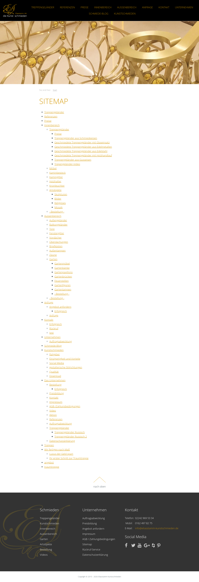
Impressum (55, 402)
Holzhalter (55, 181)
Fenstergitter (56, 233)
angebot (49, 462)
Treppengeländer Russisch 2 (70, 436)
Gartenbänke (62, 268)
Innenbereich (102, 7)
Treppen (49, 445)
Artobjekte (55, 190)
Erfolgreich (60, 311)
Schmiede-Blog (98, 13)
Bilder (57, 198)
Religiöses (60, 203)
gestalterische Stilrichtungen (65, 367)
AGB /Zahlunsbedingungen (64, 406)
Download (55, 376)
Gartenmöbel (62, 263)
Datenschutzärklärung (62, 441)
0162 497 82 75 (143, 523)
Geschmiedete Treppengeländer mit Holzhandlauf (83, 155)
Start (55, 90)
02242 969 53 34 (144, 518)
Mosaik (58, 207)
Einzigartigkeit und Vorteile (64, 358)
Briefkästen (55, 246)
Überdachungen (58, 242)
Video (52, 410)
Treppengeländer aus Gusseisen (72, 159)
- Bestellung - (56, 211)
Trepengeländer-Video (67, 164)
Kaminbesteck (57, 172)
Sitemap (87, 544)
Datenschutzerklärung (95, 554)
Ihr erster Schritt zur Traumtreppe (68, 458)
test (51, 332)
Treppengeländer (42, 7)
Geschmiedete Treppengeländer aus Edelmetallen (83, 146)
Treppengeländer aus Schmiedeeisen (75, 138)
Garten (53, 259)
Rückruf (53, 328)
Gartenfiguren (62, 285)
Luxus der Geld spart (61, 454)
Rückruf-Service (91, 549)
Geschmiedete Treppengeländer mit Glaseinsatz (82, 142)
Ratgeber (54, 354)
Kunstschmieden (125, 13)
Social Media (56, 363)
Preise (84, 7)
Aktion (53, 415)
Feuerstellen (61, 281)
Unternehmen (184, 7)
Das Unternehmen (54, 380)
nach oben (99, 482)
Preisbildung (56, 393)
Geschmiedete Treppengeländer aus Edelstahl (80, 151)
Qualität (54, 371)
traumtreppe (51, 467)
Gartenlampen (62, 289)
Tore (52, 229)
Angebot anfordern (60, 306)
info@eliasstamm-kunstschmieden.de (156, 528)
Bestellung (55, 384)
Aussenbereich (126, 7)
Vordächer (55, 237)
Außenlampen (57, 250)
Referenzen (67, 7)
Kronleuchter (57, 185)
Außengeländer (58, 220)
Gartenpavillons (63, 272)
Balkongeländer (58, 224)
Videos (44, 554)
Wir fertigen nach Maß (57, 449)
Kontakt (164, 7)
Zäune (53, 255)
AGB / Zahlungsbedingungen (98, 539)
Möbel (53, 168)
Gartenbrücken (63, 276)
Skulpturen (60, 194)
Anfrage (147, 7)
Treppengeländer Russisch (69, 432)
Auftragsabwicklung (60, 341)
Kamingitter (56, 177)
